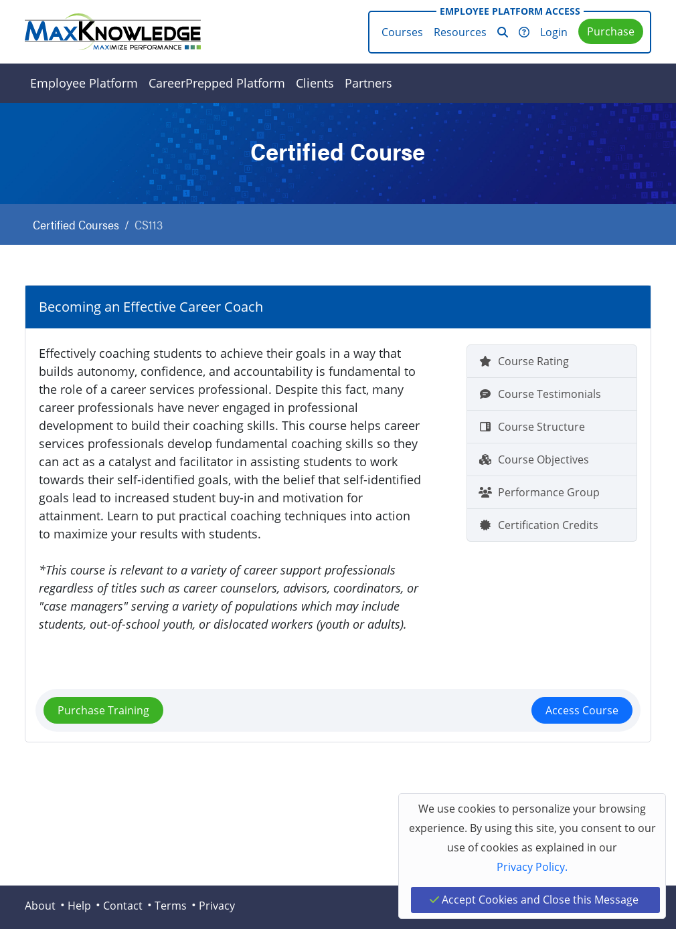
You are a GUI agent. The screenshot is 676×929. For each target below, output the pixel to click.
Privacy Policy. (532, 866)
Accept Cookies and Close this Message (534, 899)
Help (79, 905)
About (40, 905)
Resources (460, 32)
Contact (123, 905)
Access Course (581, 710)
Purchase (611, 31)
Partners (368, 83)
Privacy (217, 905)
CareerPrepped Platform (217, 83)
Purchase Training (103, 710)
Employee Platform (84, 83)
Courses (402, 32)
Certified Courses (76, 224)
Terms (171, 905)
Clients (315, 83)
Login (554, 32)
